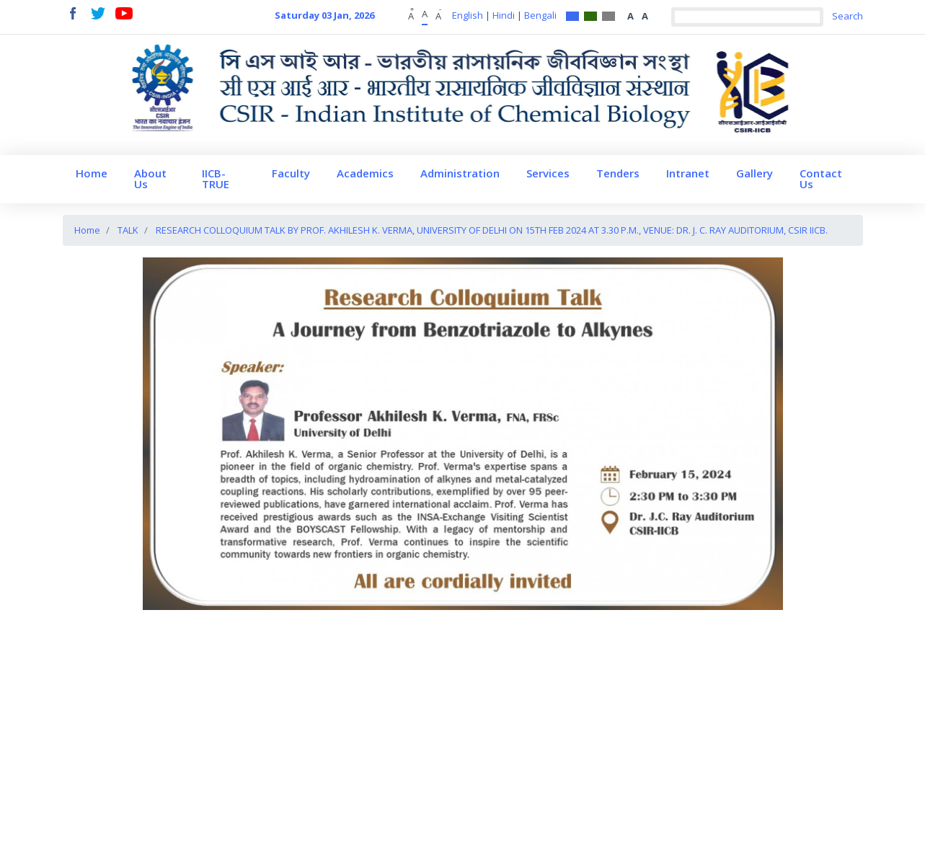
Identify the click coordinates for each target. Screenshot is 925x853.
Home (91, 173)
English (467, 15)
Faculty (291, 173)
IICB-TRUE (215, 178)
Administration (460, 173)
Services (548, 173)
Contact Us (821, 178)
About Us (150, 178)
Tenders (617, 173)
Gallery (754, 173)
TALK (128, 230)
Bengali (540, 15)
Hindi (503, 15)
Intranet (687, 173)
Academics (365, 173)
